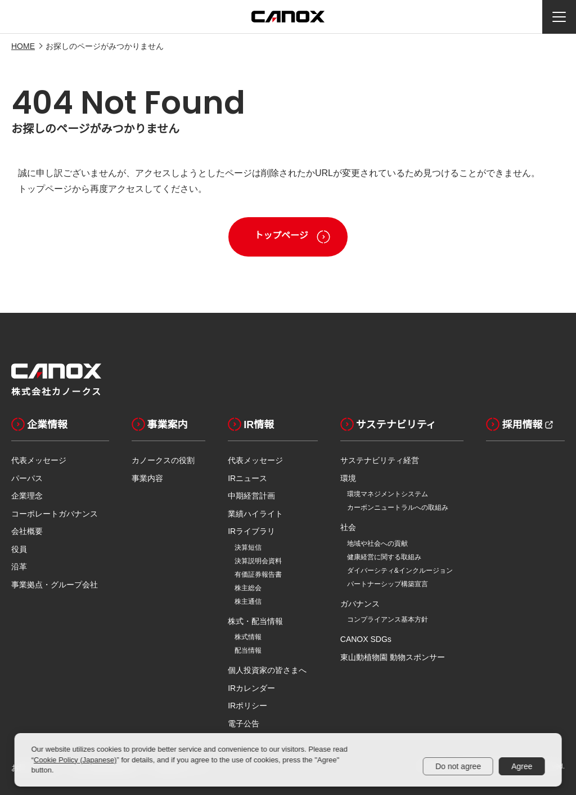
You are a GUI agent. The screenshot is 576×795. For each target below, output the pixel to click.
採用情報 (514, 424)
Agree (521, 766)
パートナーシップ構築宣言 (387, 584)
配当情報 (248, 650)
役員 (19, 549)
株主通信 (248, 601)
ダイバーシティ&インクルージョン (400, 570)
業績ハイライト (255, 513)
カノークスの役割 (163, 460)
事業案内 (160, 424)
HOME (23, 46)
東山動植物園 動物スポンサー (392, 657)
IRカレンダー (251, 688)
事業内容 (147, 478)
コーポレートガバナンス (54, 513)
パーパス (27, 478)
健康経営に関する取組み (384, 557)
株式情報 (248, 637)
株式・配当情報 (255, 621)
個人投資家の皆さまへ (267, 670)
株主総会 (248, 588)
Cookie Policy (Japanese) (75, 760)
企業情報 (39, 424)
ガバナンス (360, 603)
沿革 (19, 566)
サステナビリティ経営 (379, 460)
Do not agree (458, 766)
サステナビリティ (388, 424)
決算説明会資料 (258, 561)
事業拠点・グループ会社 (54, 584)
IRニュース (247, 478)
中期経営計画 (251, 495)
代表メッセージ (38, 460)
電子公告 (243, 723)
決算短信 (248, 547)
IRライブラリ (251, 531)
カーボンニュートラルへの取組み (397, 507)
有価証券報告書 (258, 574)
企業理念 (27, 495)
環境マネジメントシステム (387, 494)
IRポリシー (247, 705)
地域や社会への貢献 (377, 543)
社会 (348, 527)
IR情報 (251, 424)
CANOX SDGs (366, 639)
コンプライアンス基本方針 (387, 619)
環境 (348, 478)
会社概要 (27, 531)
